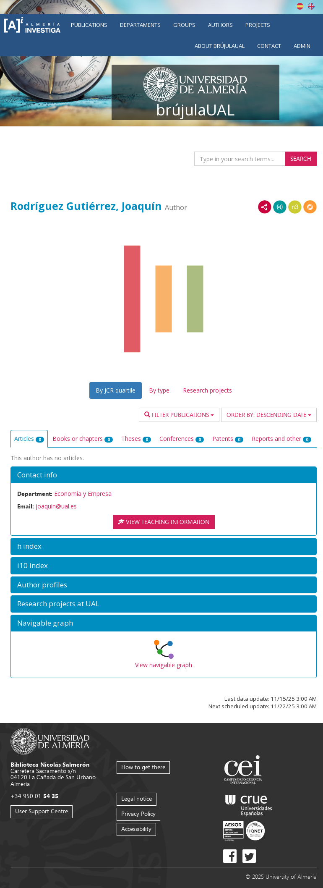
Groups (184, 25)
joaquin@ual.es (56, 506)
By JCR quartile (115, 390)
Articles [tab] (29, 439)
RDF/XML (264, 207)
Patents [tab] (227, 439)
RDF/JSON (310, 207)
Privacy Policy (138, 813)
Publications (89, 25)
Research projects (207, 390)
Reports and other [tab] (281, 439)
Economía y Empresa (83, 494)
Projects (257, 25)
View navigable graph (163, 665)
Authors (220, 25)
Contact (269, 46)
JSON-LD (280, 207)
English (311, 6)
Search (300, 158)
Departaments (140, 25)
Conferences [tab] (181, 439)
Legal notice (136, 798)
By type (159, 390)
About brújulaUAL (220, 46)
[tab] (163, 475)
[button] (163, 475)
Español (300, 6)
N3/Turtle (295, 207)
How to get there (143, 767)
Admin (302, 46)
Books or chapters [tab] (82, 439)
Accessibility (136, 829)
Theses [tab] (136, 439)
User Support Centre (41, 811)
